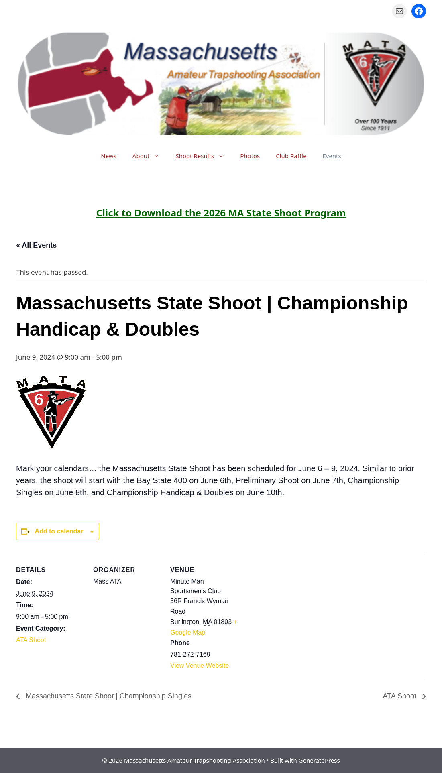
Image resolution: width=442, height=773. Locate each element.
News (108, 156)
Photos (250, 156)
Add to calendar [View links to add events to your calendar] (59, 531)
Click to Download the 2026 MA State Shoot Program (221, 212)
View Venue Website (199, 665)
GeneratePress (319, 760)
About (150, 156)
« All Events (36, 245)
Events (331, 156)
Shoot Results (203, 156)
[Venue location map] (289, 608)
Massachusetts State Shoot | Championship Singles (107, 696)
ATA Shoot (31, 640)
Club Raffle (291, 156)
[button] (158, 156)
